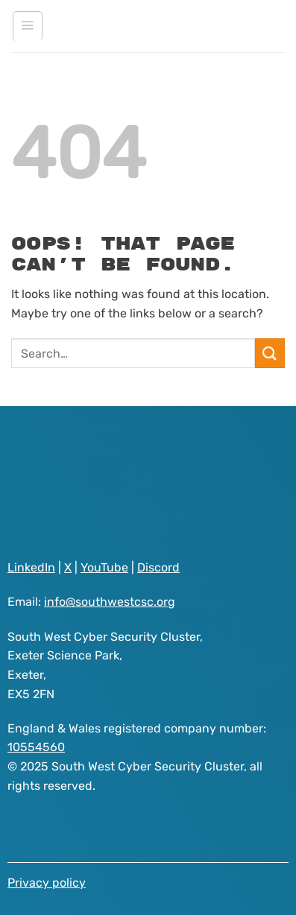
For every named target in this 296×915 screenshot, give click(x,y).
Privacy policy (46, 883)
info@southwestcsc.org (109, 602)
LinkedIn (31, 567)
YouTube (104, 567)
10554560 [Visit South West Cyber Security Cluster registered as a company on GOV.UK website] (36, 747)
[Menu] (27, 26)
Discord (158, 567)
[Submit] (270, 352)
